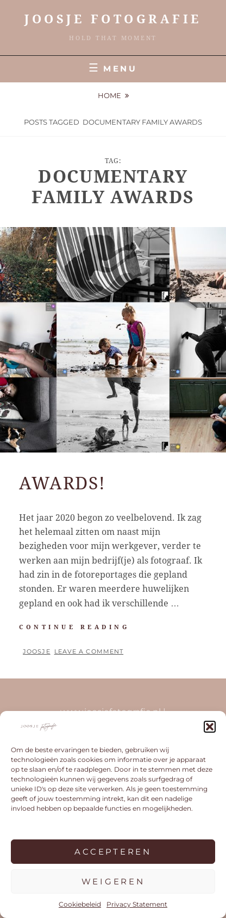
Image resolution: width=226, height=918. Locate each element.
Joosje (37, 651)
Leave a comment (89, 651)
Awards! (62, 483)
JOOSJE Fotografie (113, 19)
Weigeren (113, 881)
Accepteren (113, 851)
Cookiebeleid (80, 904)
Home (109, 95)
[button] (209, 726)
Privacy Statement (136, 904)
